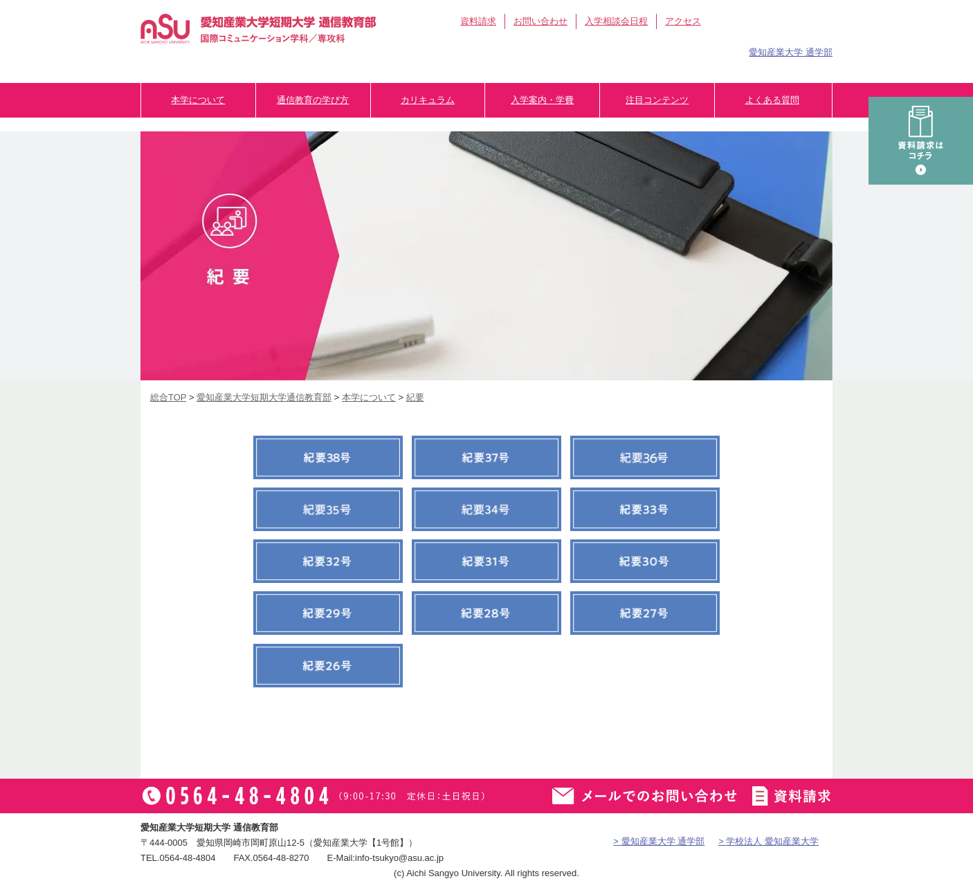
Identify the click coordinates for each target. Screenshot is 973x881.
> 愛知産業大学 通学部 (658, 841)
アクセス (683, 21)
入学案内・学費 (542, 100)
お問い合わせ (540, 21)
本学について (198, 100)
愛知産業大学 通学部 (791, 52)
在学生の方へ (596, 50)
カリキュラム (428, 100)
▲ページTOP (948, 843)
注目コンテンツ (657, 100)
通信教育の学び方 (313, 100)
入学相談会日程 (616, 21)
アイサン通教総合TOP (768, 21)
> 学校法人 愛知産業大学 (768, 841)
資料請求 (478, 21)
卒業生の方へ (683, 50)
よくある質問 (772, 100)
